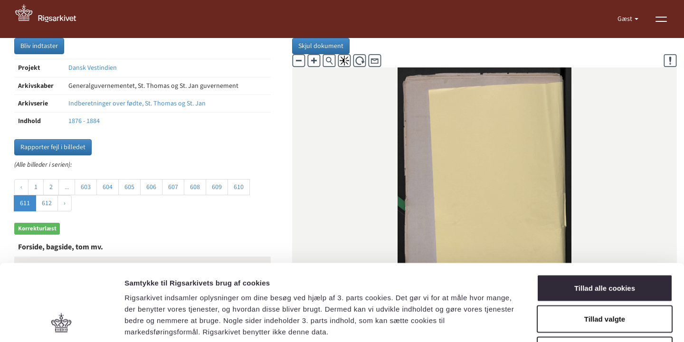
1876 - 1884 (84, 121)
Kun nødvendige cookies (604, 280)
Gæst (626, 19)
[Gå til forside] (50, 19)
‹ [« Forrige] (21, 187)
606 (151, 187)
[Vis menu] (661, 19)
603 (86, 187)
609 (217, 187)
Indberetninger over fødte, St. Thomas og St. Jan (137, 103)
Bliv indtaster (39, 46)
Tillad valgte (604, 249)
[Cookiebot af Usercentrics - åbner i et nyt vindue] (61, 323)
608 (195, 187)
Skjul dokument (320, 46)
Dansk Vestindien (92, 68)
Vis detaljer (494, 323)
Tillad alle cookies (604, 217)
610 (239, 187)
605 (129, 187)
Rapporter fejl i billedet (53, 147)
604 (108, 187)
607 (173, 187)
